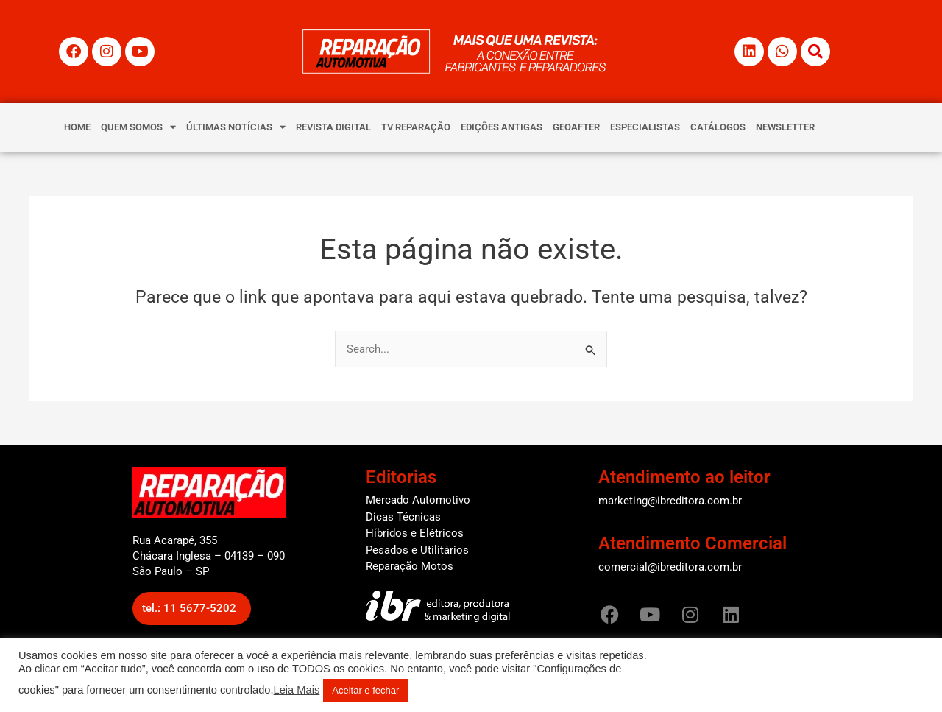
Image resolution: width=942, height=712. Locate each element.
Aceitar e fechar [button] (365, 690)
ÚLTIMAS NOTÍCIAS (236, 127)
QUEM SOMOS (138, 127)
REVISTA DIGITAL (333, 127)
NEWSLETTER (785, 127)
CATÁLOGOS (718, 127)
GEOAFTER (576, 127)
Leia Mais (297, 690)
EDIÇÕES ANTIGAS (501, 127)
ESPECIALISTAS (645, 127)
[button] (191, 608)
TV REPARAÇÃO (415, 127)
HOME (77, 127)
